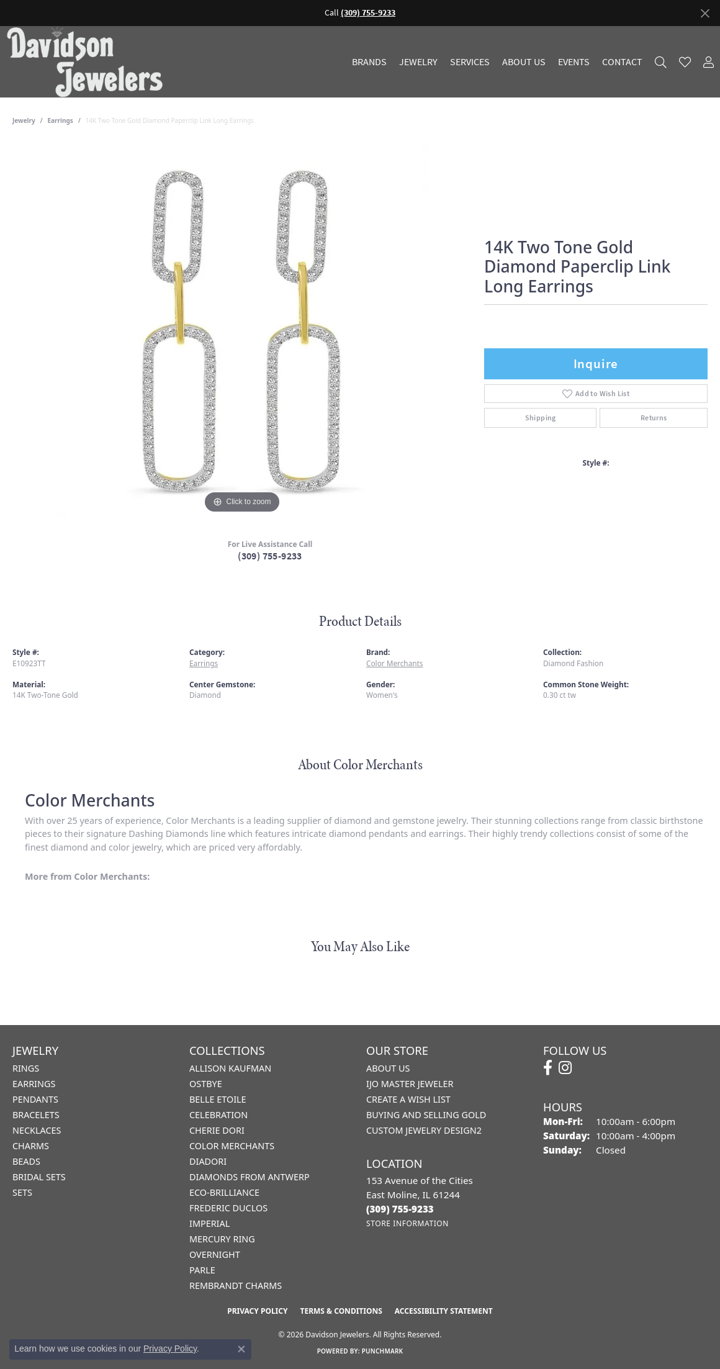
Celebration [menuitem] (218, 1115)
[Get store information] (407, 1223)
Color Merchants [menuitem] (231, 1146)
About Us (524, 62)
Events (574, 62)
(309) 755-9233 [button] (368, 13)
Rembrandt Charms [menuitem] (235, 1285)
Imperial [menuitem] (209, 1223)
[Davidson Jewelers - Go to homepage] (88, 61)
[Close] (705, 13)
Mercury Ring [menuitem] (222, 1239)
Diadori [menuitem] (208, 1161)
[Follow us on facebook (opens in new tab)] (547, 1067)
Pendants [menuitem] (35, 1099)
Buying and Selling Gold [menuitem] (426, 1115)
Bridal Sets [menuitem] (39, 1177)
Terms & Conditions (341, 1311)
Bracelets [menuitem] (36, 1115)
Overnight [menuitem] (214, 1254)
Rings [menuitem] (25, 1068)
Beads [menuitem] (26, 1161)
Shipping (540, 418)
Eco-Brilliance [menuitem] (224, 1192)
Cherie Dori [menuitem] (217, 1130)
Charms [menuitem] (30, 1146)
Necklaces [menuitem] (36, 1130)
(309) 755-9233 (270, 556)
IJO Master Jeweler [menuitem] (409, 1084)
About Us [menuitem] (388, 1068)
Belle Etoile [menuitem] (217, 1099)
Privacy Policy (257, 1311)
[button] (661, 62)
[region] (242, 330)
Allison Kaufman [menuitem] (230, 1068)
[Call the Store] (400, 1209)
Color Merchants (394, 663)
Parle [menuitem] (202, 1270)
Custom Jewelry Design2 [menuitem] (424, 1130)
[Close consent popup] (241, 1349)
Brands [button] (369, 62)
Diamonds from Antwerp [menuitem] (249, 1177)
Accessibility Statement (444, 1311)
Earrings (60, 120)
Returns (654, 418)
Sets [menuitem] (22, 1192)
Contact (622, 62)
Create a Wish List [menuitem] (408, 1099)
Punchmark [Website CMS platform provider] (382, 1351)
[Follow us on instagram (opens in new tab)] (565, 1067)
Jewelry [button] (418, 62)
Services (470, 62)
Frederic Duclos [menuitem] (228, 1208)
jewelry (23, 120)
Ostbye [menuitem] (205, 1084)
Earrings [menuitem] (33, 1084)
